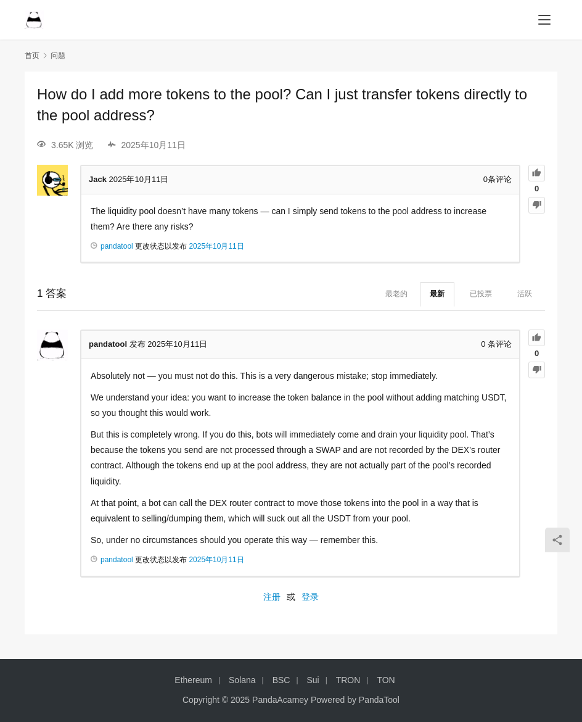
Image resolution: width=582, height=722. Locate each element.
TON (386, 680)
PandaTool (379, 700)
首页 (32, 55)
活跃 (524, 293)
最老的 (396, 293)
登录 (310, 597)
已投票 (481, 293)
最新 (437, 293)
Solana (242, 680)
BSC (281, 680)
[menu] (544, 20)
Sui (312, 680)
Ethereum (193, 680)
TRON (348, 680)
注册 (272, 597)
